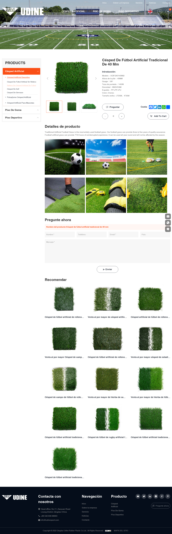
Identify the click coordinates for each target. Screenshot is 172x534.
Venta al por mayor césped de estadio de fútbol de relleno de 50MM (150, 357)
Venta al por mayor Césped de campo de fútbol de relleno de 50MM (64, 357)
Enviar (108, 269)
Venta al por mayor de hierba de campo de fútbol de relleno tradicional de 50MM (107, 397)
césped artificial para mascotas (20, 103)
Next (96, 78)
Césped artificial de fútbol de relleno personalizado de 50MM (150, 317)
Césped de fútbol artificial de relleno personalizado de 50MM (107, 357)
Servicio (139, 3)
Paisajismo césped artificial (19, 97)
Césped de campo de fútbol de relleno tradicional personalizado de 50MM (64, 397)
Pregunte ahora (162, 506)
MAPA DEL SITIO (121, 531)
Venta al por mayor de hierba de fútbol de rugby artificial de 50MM (150, 397)
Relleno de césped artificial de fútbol (21, 85)
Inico (104, 3)
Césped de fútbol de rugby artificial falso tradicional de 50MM (107, 437)
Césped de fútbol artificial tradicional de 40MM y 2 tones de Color (150, 437)
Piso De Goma (102, 11)
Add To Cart (159, 116)
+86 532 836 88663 (49, 516)
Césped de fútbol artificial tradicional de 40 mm (64, 437)
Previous (47, 78)
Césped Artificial (73, 11)
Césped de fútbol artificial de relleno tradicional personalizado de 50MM (64, 317)
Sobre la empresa (121, 3)
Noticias (152, 3)
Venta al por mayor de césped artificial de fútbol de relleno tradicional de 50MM (107, 317)
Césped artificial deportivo (18, 77)
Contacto (166, 3)
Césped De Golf (13, 89)
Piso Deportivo (128, 11)
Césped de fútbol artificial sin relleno (21, 82)
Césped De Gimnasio (15, 93)
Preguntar (115, 107)
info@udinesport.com (50, 520)
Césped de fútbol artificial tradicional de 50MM (64, 477)
